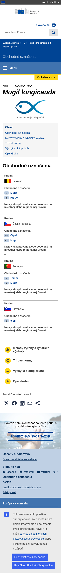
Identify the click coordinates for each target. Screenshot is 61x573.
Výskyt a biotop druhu (17, 148)
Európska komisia (11, 43)
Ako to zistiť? (50, 2)
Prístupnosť (9, 492)
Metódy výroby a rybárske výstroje (25, 138)
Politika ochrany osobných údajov (22, 487)
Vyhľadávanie (53, 32)
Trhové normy (13, 143)
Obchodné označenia (39, 43)
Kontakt (7, 482)
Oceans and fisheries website (20, 459)
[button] (6, 403)
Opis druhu (11, 153)
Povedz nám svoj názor (30, 436)
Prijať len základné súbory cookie (33, 565)
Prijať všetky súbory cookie (29, 557)
